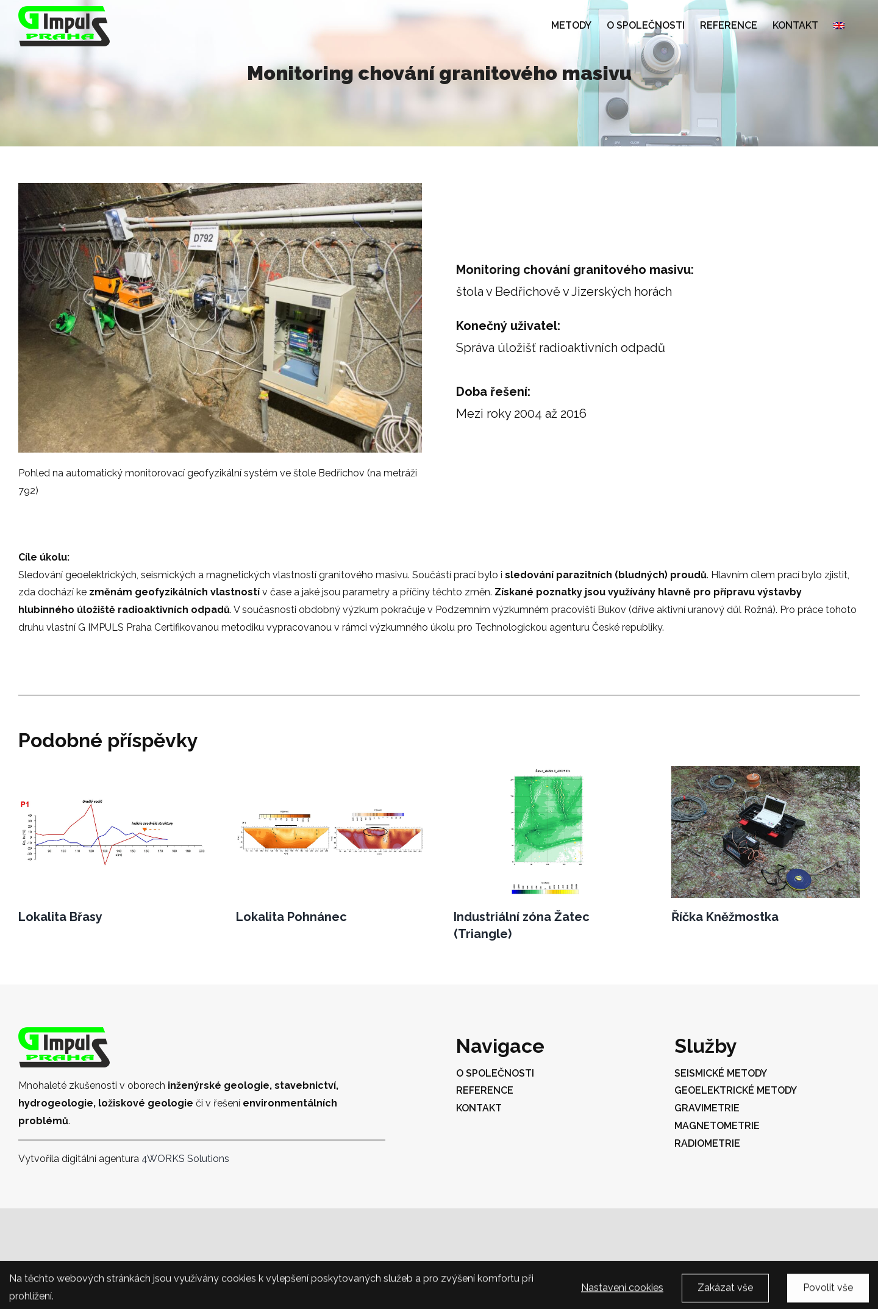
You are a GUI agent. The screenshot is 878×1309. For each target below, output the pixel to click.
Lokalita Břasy (60, 916)
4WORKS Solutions (185, 1158)
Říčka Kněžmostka (725, 916)
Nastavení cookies (622, 1293)
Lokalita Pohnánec (291, 916)
